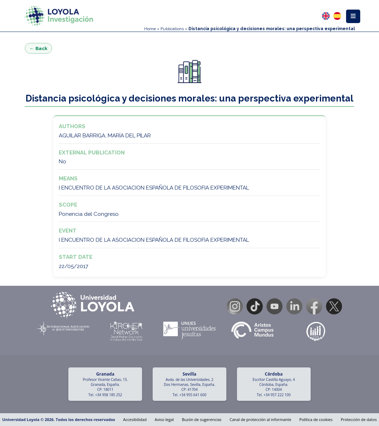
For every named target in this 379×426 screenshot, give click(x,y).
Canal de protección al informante (260, 419)
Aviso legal (164, 419)
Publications (172, 28)
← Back (38, 48)
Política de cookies (316, 419)
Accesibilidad (135, 419)
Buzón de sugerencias (201, 419)
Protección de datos (359, 419)
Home (150, 28)
